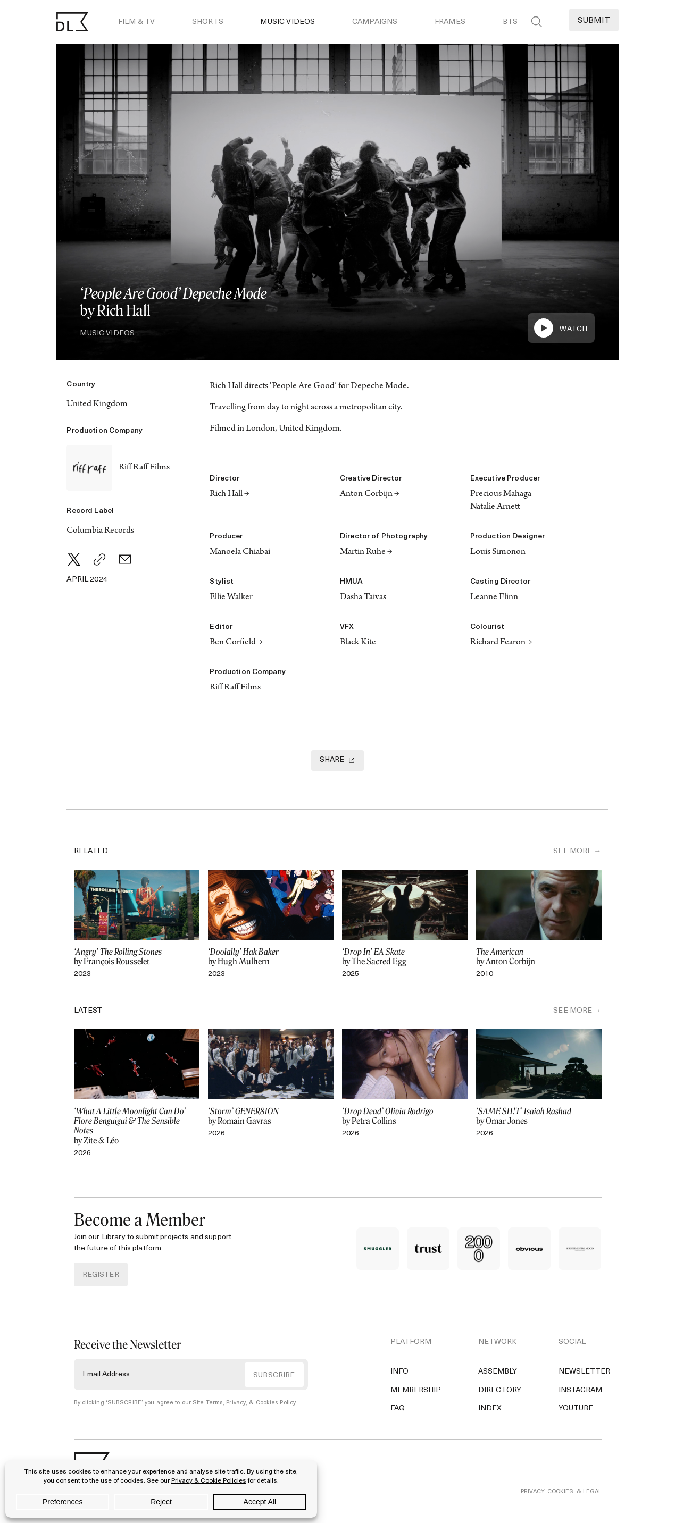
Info (399, 1372)
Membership (415, 1390)
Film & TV (136, 22)
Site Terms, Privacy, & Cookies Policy (244, 1403)
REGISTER (100, 1275)
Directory (499, 1390)
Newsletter (584, 1372)
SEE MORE (572, 851)
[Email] (125, 559)
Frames (450, 22)
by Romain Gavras (271, 1116)
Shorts (207, 22)
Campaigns (374, 22)
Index (490, 1408)
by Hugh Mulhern (271, 956)
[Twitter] (74, 559)
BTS (510, 22)
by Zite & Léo (136, 1126)
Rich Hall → (229, 494)
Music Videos (287, 22)
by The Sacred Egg (405, 956)
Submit (594, 21)
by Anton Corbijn (539, 956)
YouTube (576, 1408)
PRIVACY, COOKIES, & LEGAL (561, 1506)
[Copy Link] (99, 559)
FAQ (397, 1408)
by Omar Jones (539, 1116)
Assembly (497, 1372)
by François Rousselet (136, 956)
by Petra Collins (405, 1116)
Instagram (580, 1390)
